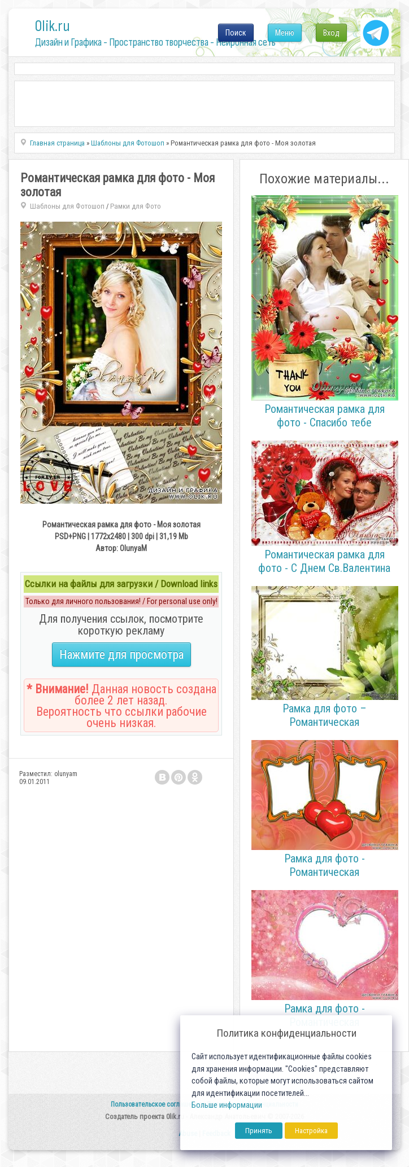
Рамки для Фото (135, 206)
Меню (284, 32)
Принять (258, 1130)
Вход (331, 32)
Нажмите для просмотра (121, 655)
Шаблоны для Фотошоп (67, 206)
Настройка (311, 1130)
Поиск (235, 32)
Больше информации (227, 1105)
